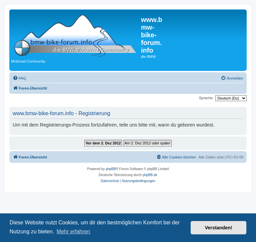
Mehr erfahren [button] (73, 231)
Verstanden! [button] (218, 227)
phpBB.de (150, 175)
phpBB (111, 169)
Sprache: (206, 98)
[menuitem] (19, 78)
